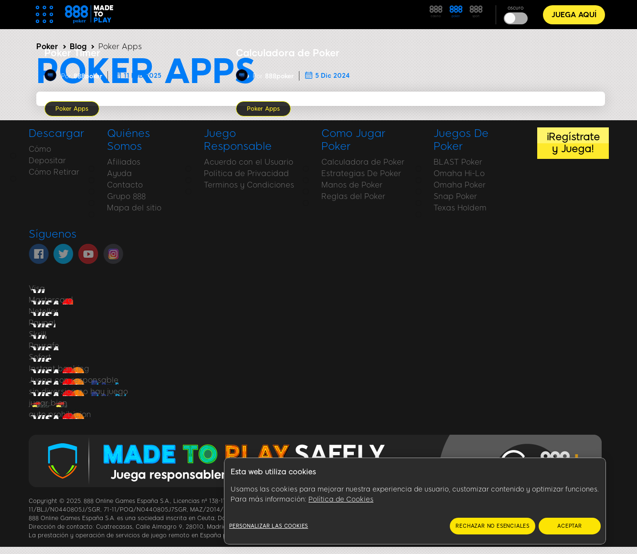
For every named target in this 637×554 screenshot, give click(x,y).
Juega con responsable (73, 380)
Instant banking (59, 368)
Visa (37, 288)
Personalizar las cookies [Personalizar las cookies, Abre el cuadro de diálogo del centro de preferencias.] (268, 526)
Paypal (42, 322)
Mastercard (51, 299)
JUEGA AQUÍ (574, 14)
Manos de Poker (351, 184)
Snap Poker (455, 196)
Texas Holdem (460, 207)
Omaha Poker (460, 184)
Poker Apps (71, 108)
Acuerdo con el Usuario (248, 162)
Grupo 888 (126, 196)
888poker (88, 76)
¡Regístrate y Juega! (573, 143)
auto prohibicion (60, 414)
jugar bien (48, 403)
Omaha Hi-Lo (459, 173)
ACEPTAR (569, 526)
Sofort (40, 357)
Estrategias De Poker (361, 173)
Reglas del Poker (353, 196)
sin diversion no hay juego (78, 391)
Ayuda (119, 173)
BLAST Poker (458, 162)
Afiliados (123, 162)
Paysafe (44, 345)
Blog (78, 46)
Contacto (125, 184)
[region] (415, 501)
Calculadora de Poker (362, 162)
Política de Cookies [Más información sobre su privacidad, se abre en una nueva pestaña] (340, 499)
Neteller (43, 311)
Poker (47, 46)
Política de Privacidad (246, 173)
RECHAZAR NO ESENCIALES (493, 526)
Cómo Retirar (54, 172)
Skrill (37, 334)
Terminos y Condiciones (249, 184)
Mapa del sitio (134, 207)
